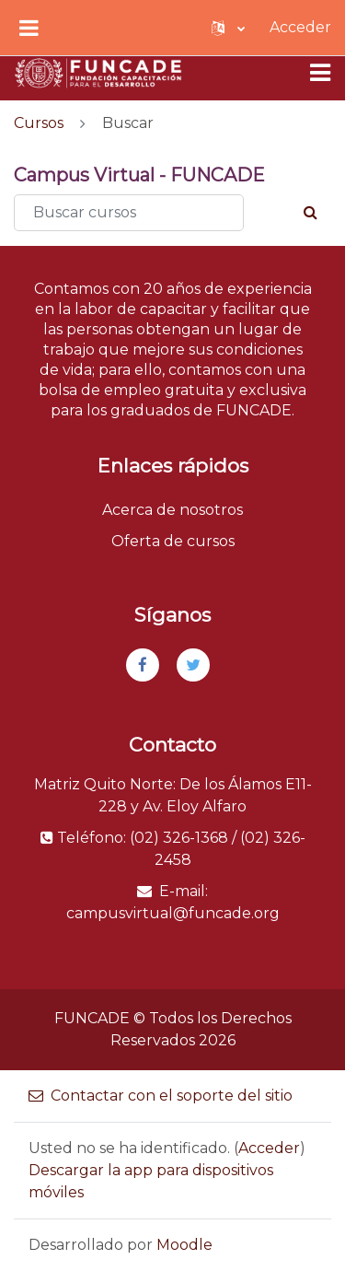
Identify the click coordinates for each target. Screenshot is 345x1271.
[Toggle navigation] (320, 73)
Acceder (300, 27)
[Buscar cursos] (129, 212)
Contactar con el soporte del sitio (161, 1095)
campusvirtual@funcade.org (173, 913)
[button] (228, 27)
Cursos (38, 123)
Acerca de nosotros (172, 510)
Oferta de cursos (173, 541)
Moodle (184, 1245)
